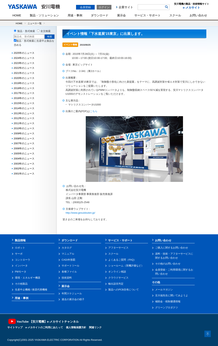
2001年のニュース (24, 173)
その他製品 (21, 283)
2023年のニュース (24, 63)
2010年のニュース (24, 128)
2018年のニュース (24, 88)
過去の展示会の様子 (73, 299)
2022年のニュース (24, 67)
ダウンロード (99, 15)
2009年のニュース (24, 133)
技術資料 (67, 277)
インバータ (21, 265)
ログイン (104, 7)
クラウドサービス (118, 277)
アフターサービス (118, 247)
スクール (175, 15)
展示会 (121, 15)
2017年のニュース (24, 93)
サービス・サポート (147, 15)
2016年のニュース (24, 98)
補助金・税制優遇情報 (167, 301)
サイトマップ (15, 327)
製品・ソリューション (44, 15)
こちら (93, 111)
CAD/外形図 (68, 259)
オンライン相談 (117, 271)
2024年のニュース (24, 58)
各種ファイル (69, 271)
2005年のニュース (24, 153)
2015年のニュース (24, 103)
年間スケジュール (72, 293)
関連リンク (95, 327)
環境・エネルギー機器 (27, 277)
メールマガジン (164, 289)
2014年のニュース (24, 108)
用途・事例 (75, 15)
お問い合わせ (198, 15)
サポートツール (70, 265)
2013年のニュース (24, 113)
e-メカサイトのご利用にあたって (44, 327)
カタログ (67, 247)
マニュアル (68, 253)
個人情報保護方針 (76, 327)
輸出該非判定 (115, 283)
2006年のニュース (24, 148)
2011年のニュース (24, 123)
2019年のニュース (24, 83)
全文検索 (45, 31)
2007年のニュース (24, 143)
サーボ (19, 253)
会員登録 (85, 7)
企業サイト (126, 7)
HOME (16, 15)
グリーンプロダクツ (166, 307)
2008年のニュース (24, 138)
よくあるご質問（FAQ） (122, 259)
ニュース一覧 (35, 23)
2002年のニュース (24, 168)
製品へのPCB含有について (123, 289)
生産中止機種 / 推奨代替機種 (31, 289)
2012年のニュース (24, 118)
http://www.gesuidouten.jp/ (80, 212)
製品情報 (20, 240)
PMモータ (20, 271)
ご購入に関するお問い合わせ (171, 247)
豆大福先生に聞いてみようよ (171, 295)
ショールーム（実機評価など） (126, 265)
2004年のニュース (24, 158)
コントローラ (22, 259)
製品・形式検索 (26, 31)
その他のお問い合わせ (167, 263)
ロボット (20, 247)
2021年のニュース (24, 73)
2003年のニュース (24, 163)
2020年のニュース (24, 78)
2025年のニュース (24, 52)
